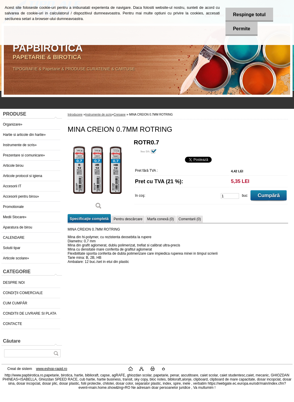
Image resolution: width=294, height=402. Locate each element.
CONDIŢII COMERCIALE (23, 293)
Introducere (75, 114)
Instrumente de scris (98, 114)
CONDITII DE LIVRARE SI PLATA (29, 313)
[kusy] (230, 196)
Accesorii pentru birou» (21, 196)
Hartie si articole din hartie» (24, 135)
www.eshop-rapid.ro (51, 369)
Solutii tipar (11, 248)
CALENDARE (13, 238)
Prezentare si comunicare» (24, 155)
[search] (56, 353)
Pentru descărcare (127, 219)
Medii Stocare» (14, 217)
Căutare (12, 340)
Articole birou (13, 166)
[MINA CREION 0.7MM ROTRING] (98, 176)
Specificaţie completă (89, 218)
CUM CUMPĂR (15, 303)
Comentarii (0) (189, 219)
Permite (241, 28)
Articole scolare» (16, 258)
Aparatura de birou (17, 227)
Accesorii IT (12, 186)
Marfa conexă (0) (160, 219)
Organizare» (12, 124)
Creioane (120, 114)
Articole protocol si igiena (22, 176)
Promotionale (13, 207)
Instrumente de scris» (20, 145)
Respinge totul (249, 14)
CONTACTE (12, 324)
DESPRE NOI (14, 283)
